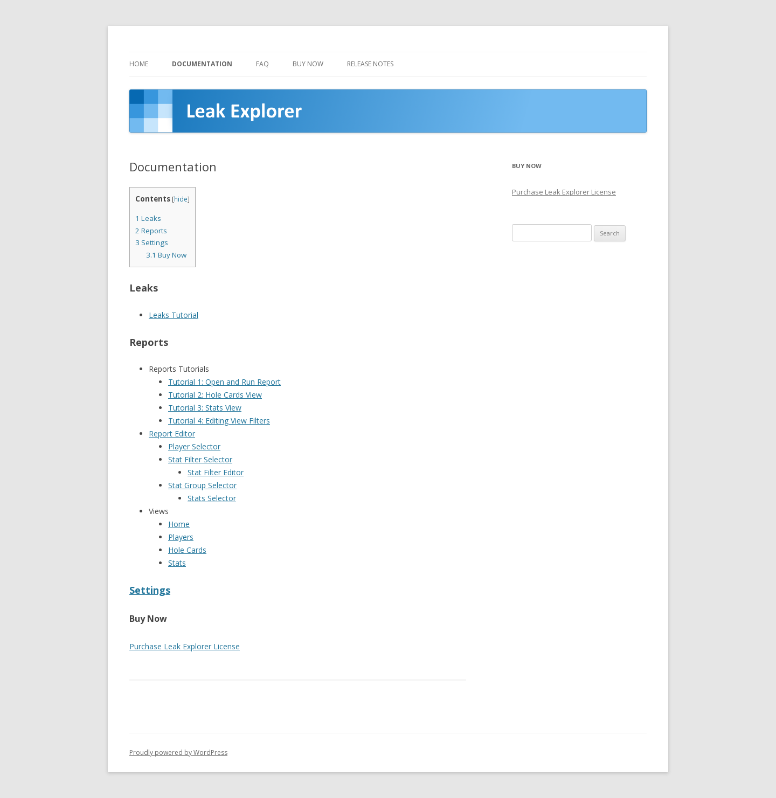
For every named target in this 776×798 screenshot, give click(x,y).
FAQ (262, 63)
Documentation (202, 63)
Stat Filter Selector (200, 459)
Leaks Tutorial (173, 315)
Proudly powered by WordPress (178, 752)
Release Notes (370, 63)
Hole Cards (187, 550)
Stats (177, 563)
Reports (151, 230)
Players (180, 537)
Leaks (148, 218)
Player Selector (194, 446)
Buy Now (308, 63)
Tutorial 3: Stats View (204, 408)
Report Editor (172, 433)
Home (138, 63)
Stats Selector (212, 498)
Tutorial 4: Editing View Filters (219, 420)
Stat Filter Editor (216, 472)
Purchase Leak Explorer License (184, 646)
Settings (151, 242)
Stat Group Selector (202, 485)
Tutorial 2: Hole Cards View (215, 395)
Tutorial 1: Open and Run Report (224, 382)
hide (181, 199)
